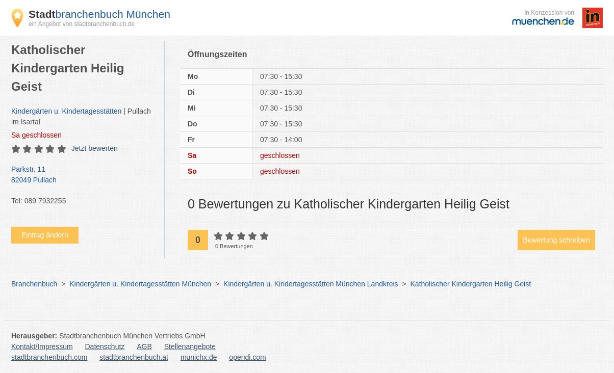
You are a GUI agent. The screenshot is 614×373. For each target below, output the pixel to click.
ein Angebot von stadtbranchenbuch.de (82, 24)
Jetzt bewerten (94, 148)
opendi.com (247, 357)
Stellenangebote (190, 346)
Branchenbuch (34, 284)
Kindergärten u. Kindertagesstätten (66, 111)
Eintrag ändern (44, 235)
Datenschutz (105, 346)
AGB (144, 346)
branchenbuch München (99, 14)
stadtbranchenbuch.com (49, 357)
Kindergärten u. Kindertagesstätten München (140, 284)
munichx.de (199, 357)
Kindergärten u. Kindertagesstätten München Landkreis (310, 284)
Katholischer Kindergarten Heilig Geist (471, 284)
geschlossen (36, 135)
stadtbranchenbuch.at (133, 357)
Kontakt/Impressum (42, 346)
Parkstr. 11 (82, 175)
